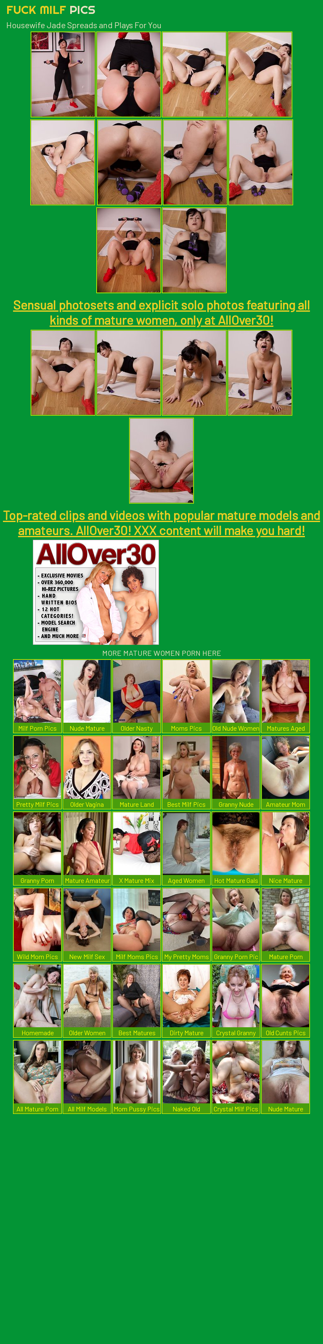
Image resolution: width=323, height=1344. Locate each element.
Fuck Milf (50, 9)
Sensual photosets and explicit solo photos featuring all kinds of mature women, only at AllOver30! (161, 312)
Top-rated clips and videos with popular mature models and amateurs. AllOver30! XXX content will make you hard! (161, 522)
